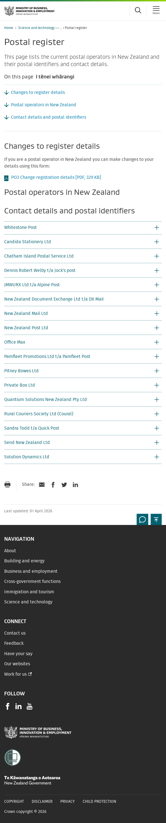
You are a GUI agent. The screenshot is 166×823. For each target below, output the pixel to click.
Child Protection (99, 802)
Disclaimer (42, 802)
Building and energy (24, 561)
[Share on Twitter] (64, 485)
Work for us (15, 674)
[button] (83, 228)
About (10, 551)
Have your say (18, 653)
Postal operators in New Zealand (43, 105)
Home (8, 28)
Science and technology (36, 28)
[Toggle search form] (138, 10)
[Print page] (7, 485)
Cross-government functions (32, 581)
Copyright (14, 802)
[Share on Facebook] (53, 485)
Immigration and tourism (29, 592)
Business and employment (30, 571)
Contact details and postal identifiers (48, 117)
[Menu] (156, 10)
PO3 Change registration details (56, 177)
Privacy (67, 802)
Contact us (15, 633)
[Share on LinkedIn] (75, 485)
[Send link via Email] (42, 485)
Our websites (17, 664)
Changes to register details (38, 92)
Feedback (14, 643)
